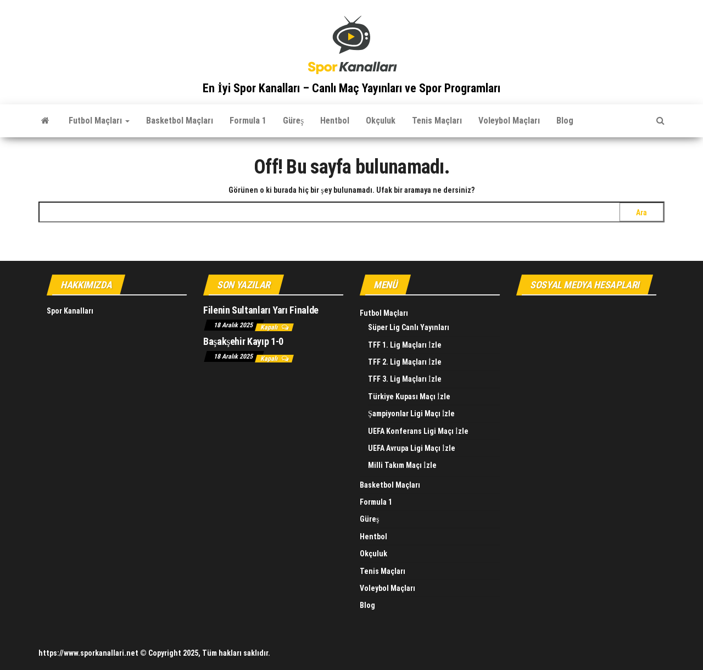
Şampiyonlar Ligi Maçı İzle (411, 413)
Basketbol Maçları (179, 120)
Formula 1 (248, 120)
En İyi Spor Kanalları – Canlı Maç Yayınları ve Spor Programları (351, 88)
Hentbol (334, 120)
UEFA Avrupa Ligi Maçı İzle (411, 448)
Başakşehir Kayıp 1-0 (243, 341)
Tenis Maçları (437, 120)
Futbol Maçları (99, 120)
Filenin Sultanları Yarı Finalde (261, 310)
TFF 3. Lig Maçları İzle (405, 379)
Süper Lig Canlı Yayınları (408, 327)
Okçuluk (380, 120)
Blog (564, 120)
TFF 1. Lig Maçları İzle (405, 344)
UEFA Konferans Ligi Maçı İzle (418, 431)
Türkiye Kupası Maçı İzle (409, 396)
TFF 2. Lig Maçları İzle (405, 362)
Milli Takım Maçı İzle (402, 465)
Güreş (293, 120)
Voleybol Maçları (509, 120)
